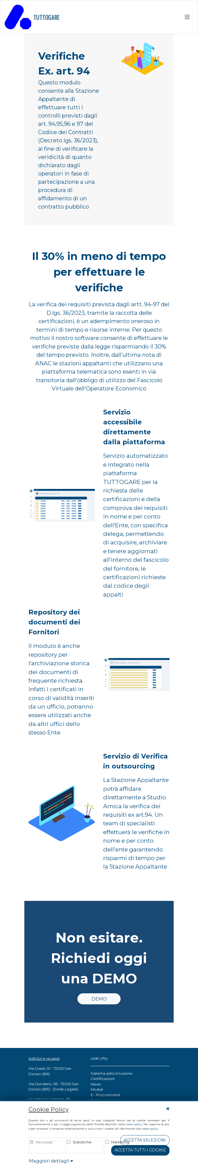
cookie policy (134, 1124)
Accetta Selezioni (145, 1140)
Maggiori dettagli (51, 1161)
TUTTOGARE (32, 17)
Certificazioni (102, 1078)
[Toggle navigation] (187, 17)
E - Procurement (105, 1095)
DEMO (99, 999)
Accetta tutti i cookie (140, 1150)
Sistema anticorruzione (111, 1073)
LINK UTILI (99, 1058)
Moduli (97, 1089)
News (96, 1084)
